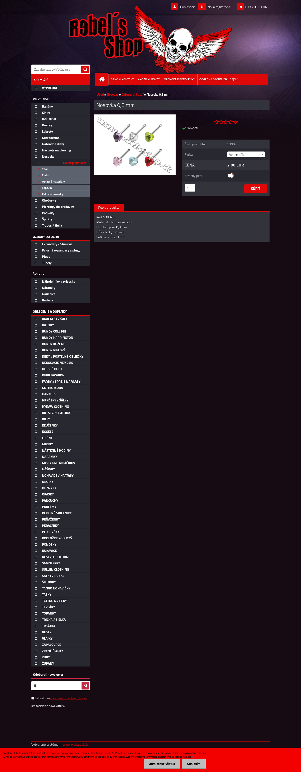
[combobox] (246, 154)
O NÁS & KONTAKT (122, 79)
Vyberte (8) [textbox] (237, 154)
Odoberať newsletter (48, 674)
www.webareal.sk (75, 744)
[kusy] (190, 188)
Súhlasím (193, 763)
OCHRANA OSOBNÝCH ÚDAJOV (218, 79)
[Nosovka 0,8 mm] (135, 116)
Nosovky (113, 94)
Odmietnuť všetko (162, 763)
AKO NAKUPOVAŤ (148, 79)
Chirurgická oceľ (133, 94)
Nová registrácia (218, 6)
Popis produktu (109, 207)
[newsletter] (85, 685)
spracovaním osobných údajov (68, 698)
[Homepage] (103, 79)
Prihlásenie (187, 6)
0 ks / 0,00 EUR (256, 6)
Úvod (100, 94)
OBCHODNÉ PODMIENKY (179, 79)
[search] (85, 70)
